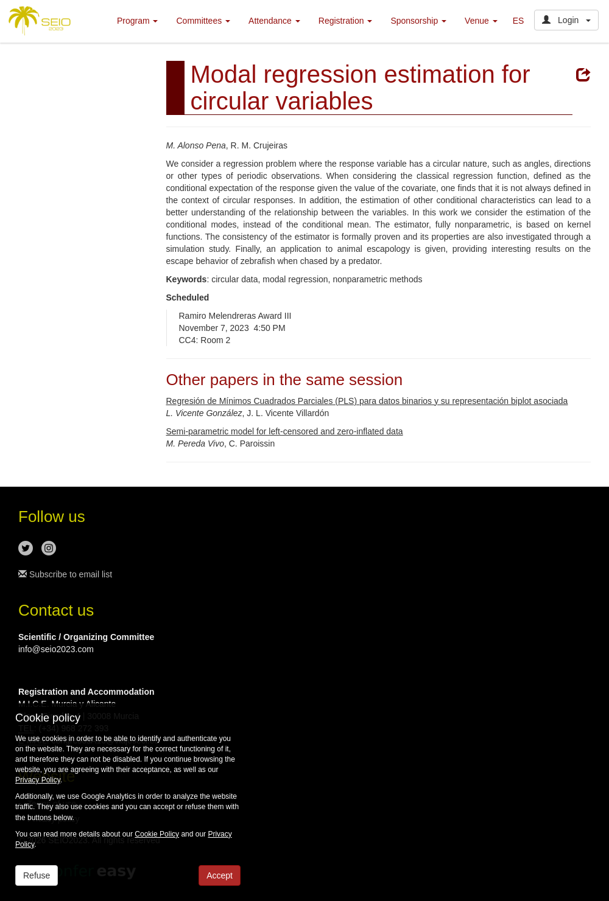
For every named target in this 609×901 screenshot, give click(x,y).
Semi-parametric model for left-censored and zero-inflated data (284, 431)
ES (518, 21)
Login (566, 20)
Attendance (274, 21)
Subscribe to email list (65, 574)
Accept (219, 875)
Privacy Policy (37, 780)
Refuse (36, 875)
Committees (203, 21)
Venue (481, 21)
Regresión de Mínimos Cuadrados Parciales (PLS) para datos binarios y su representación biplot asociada (367, 401)
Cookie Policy (157, 834)
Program (137, 21)
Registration (346, 21)
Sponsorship (418, 21)
